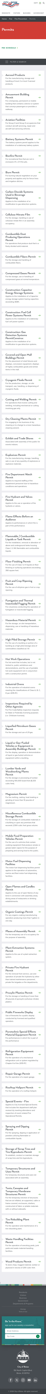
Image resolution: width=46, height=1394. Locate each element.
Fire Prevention (21, 19)
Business (26, 13)
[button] (38, 1336)
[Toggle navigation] (16, 62)
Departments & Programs (23, 1304)
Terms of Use (23, 1312)
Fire (10, 19)
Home (4, 19)
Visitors (16, 13)
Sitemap (23, 1309)
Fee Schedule (9, 48)
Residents (6, 13)
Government (39, 13)
